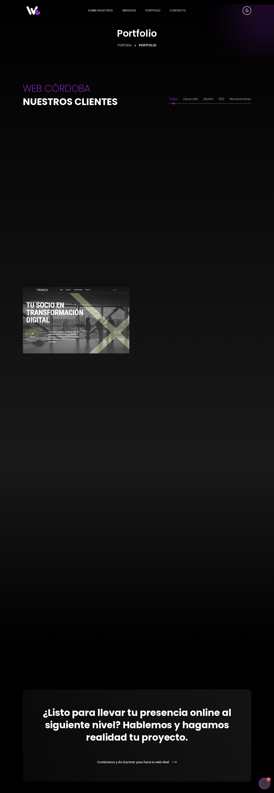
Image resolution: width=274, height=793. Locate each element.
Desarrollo (190, 99)
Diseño (208, 99)
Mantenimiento (240, 99)
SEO (221, 99)
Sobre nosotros (100, 10)
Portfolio (153, 10)
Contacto (178, 10)
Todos (173, 99)
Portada (124, 45)
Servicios (129, 10)
